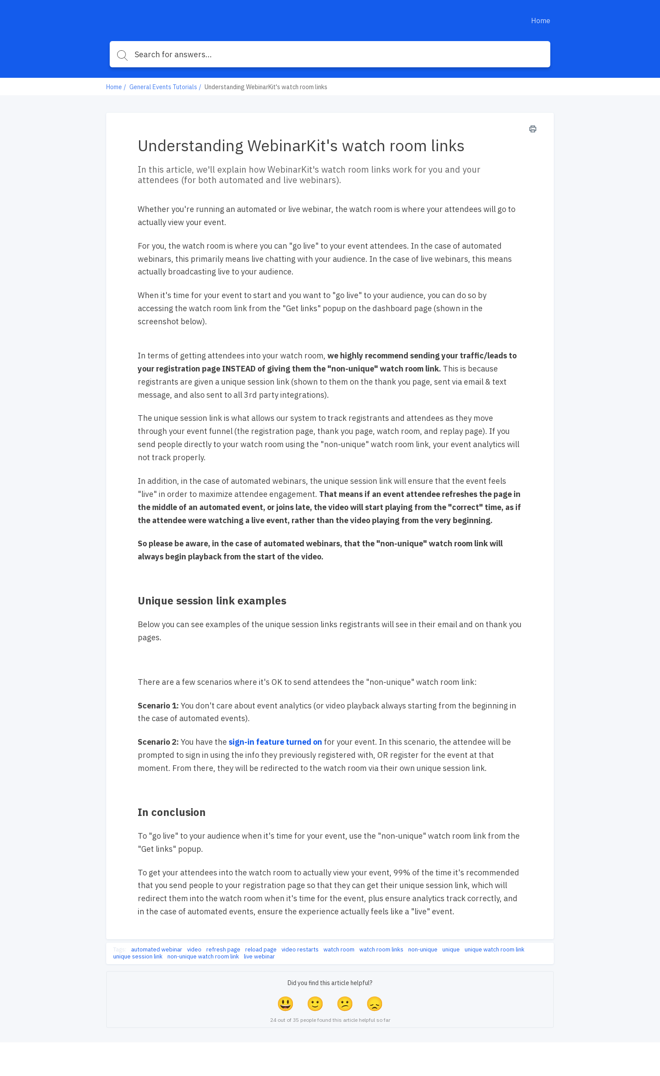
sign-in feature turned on (275, 742)
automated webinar (156, 949)
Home (540, 20)
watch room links (381, 949)
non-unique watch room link (203, 956)
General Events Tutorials (163, 87)
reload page (261, 949)
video (194, 949)
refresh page (223, 949)
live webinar (259, 956)
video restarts (300, 949)
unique (451, 949)
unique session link (138, 956)
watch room (338, 949)
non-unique (423, 949)
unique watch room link (495, 949)
